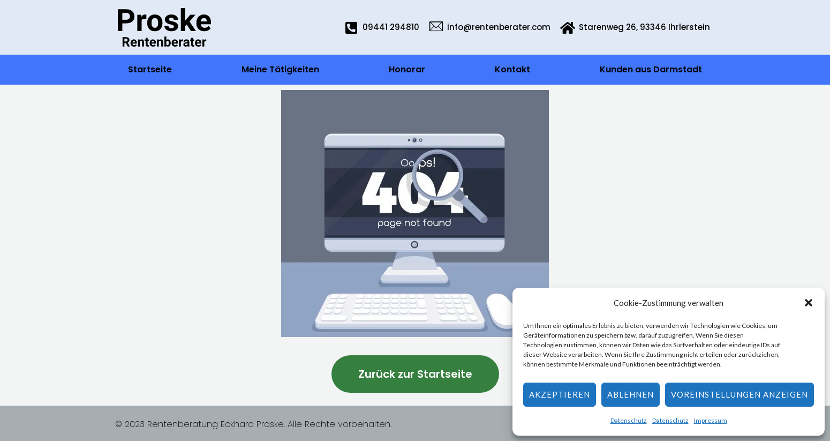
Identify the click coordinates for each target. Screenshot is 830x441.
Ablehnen (630, 394)
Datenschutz (628, 420)
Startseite (150, 69)
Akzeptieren (559, 394)
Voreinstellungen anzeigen (739, 394)
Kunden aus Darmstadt (651, 69)
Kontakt (512, 69)
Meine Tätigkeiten (280, 69)
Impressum (710, 420)
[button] (808, 302)
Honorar (407, 69)
